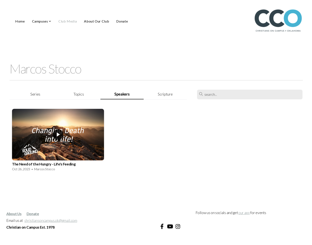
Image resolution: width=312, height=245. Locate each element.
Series (35, 94)
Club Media (67, 21)
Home (20, 21)
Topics (78, 94)
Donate (122, 21)
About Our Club (96, 21)
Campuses (41, 21)
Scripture (165, 94)
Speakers (122, 94)
